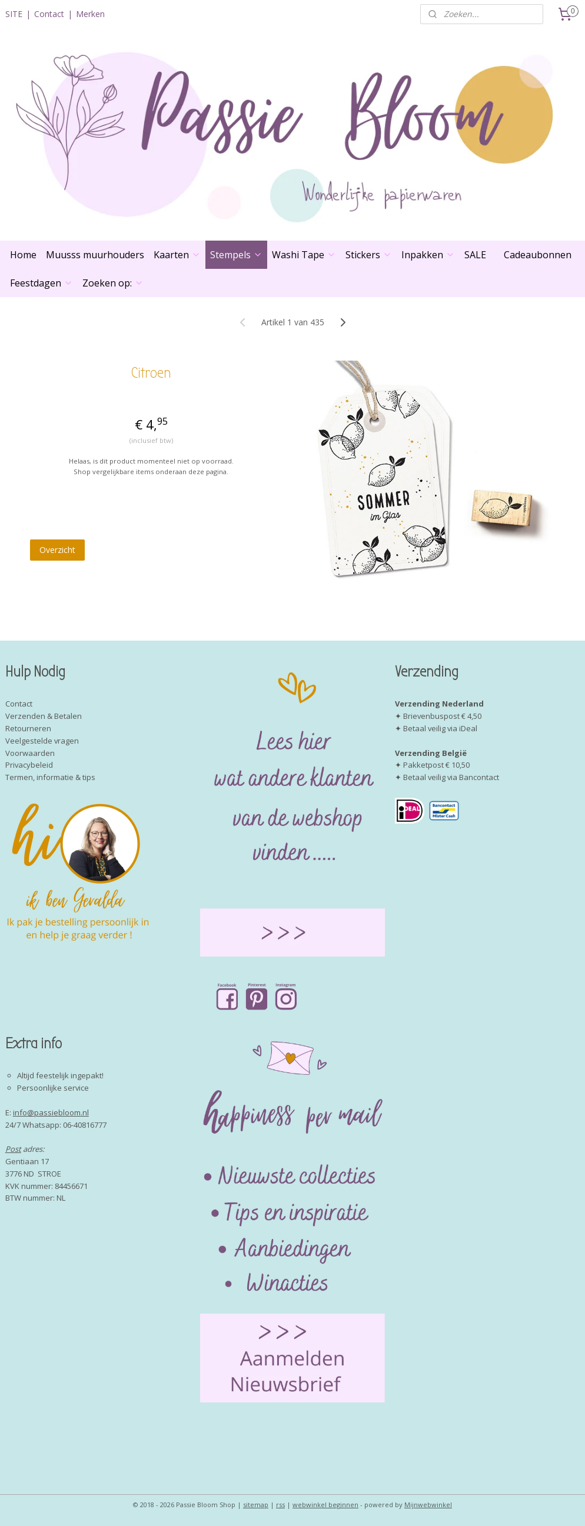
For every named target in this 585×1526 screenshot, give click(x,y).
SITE (13, 13)
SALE (475, 254)
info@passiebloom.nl (51, 1112)
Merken (90, 13)
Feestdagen (41, 282)
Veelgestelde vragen (42, 740)
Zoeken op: (113, 282)
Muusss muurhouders (95, 254)
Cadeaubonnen (537, 254)
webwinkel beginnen (325, 1504)
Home (23, 254)
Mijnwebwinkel (428, 1504)
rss (280, 1504)
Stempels (236, 254)
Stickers (368, 254)
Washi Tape (304, 254)
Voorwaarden (30, 753)
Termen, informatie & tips (50, 777)
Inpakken (428, 254)
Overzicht (57, 549)
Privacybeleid (29, 764)
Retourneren (28, 728)
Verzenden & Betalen (43, 716)
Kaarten (177, 254)
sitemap (255, 1504)
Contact (49, 13)
